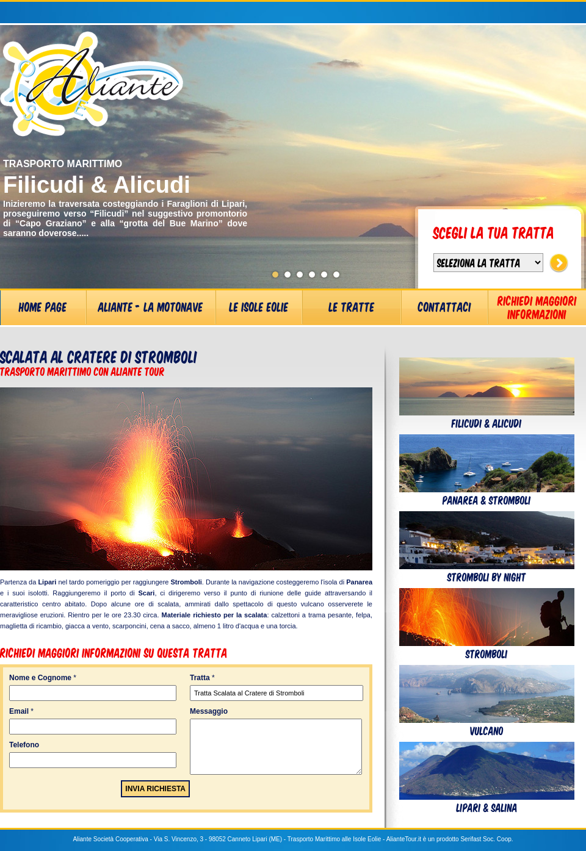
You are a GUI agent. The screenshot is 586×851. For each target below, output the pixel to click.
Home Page (43, 306)
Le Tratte (352, 306)
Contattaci (444, 306)
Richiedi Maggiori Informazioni (537, 307)
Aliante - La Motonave (150, 306)
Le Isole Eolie (259, 306)
